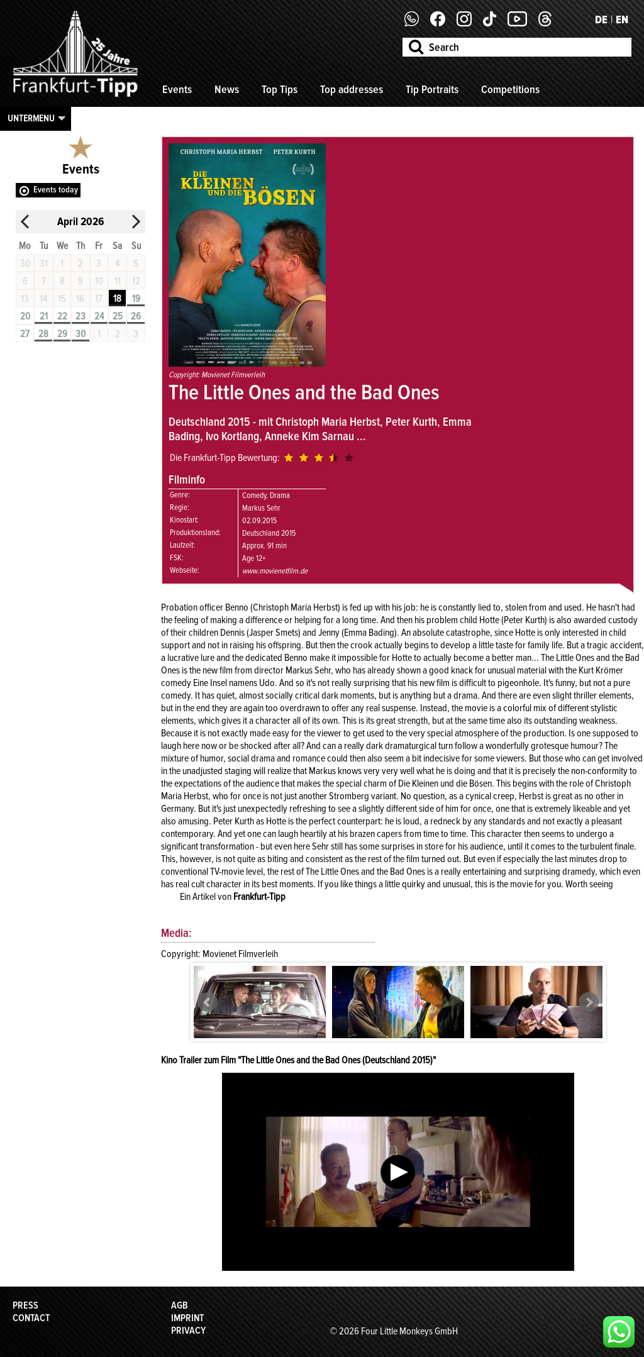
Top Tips (279, 89)
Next (589, 1002)
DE (601, 19)
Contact (31, 1318)
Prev (207, 1002)
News (226, 89)
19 (136, 298)
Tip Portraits (432, 89)
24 (99, 316)
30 (80, 334)
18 (117, 298)
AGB (179, 1305)
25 (118, 316)
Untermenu (31, 118)
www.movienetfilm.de (275, 571)
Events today (55, 189)
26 (136, 316)
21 (44, 316)
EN (622, 19)
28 (43, 334)
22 (62, 316)
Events (177, 89)
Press (25, 1305)
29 (62, 334)
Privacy (188, 1330)
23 (80, 316)
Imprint (187, 1318)
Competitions (510, 89)
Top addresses (351, 89)
